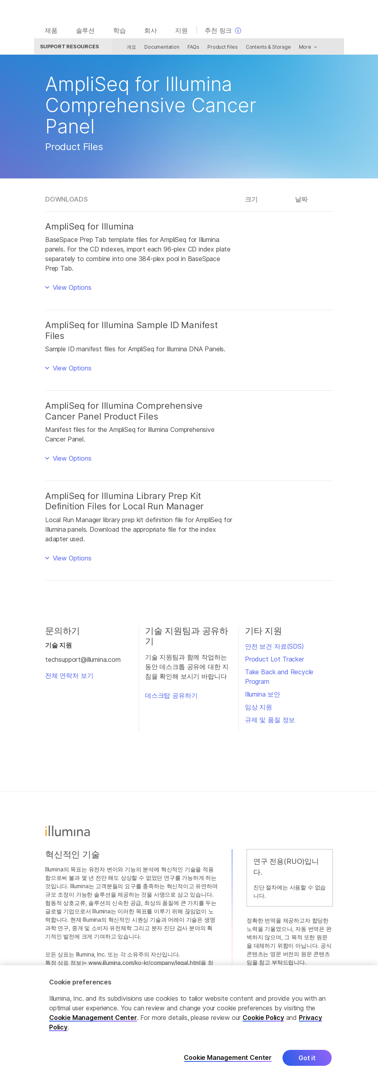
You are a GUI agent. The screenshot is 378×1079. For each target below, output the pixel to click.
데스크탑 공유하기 (171, 697)
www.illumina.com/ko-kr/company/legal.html (144, 964)
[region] (189, 1022)
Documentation (156, 49)
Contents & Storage (262, 49)
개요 (126, 49)
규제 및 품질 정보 (270, 722)
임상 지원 (258, 709)
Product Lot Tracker (274, 661)
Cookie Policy (263, 1018)
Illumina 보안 (262, 696)
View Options (71, 289)
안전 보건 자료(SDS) (274, 648)
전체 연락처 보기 (69, 677)
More (299, 49)
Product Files (217, 49)
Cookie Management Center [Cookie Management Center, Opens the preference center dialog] (228, 1057)
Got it (307, 1058)
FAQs (188, 49)
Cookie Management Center (93, 1018)
